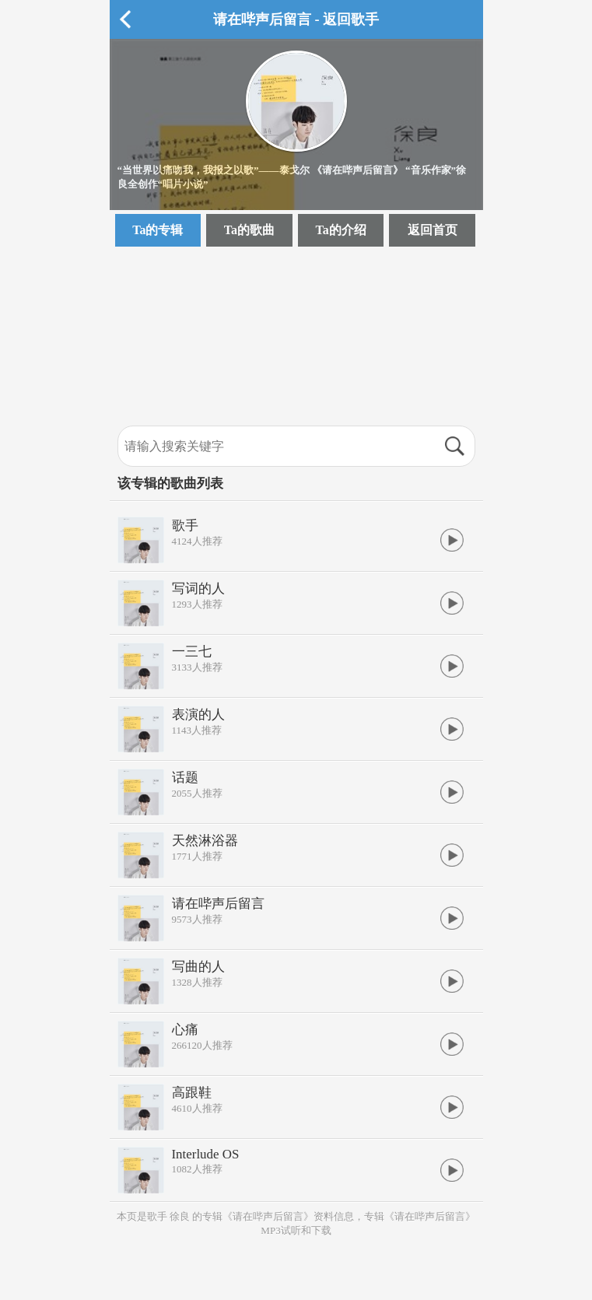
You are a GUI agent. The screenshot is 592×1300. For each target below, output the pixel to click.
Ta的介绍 (340, 230)
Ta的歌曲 (249, 230)
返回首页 (432, 230)
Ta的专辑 (157, 230)
